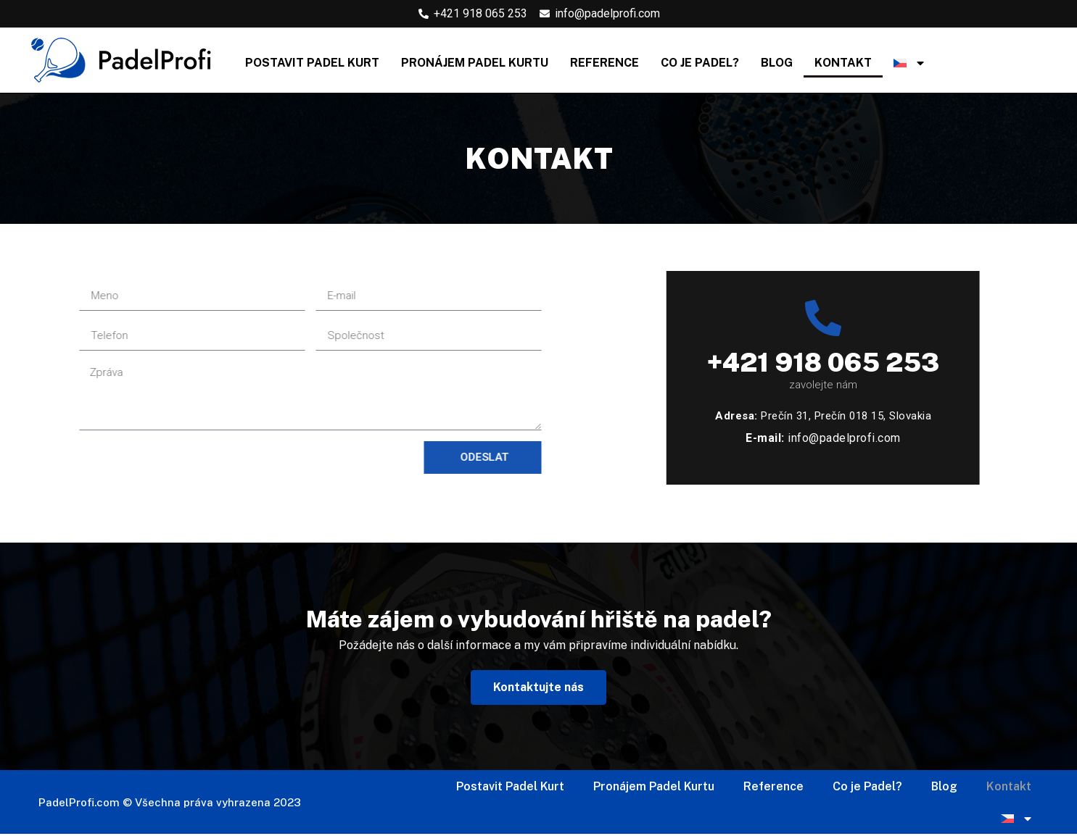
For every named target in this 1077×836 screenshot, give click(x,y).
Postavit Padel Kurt (312, 63)
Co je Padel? (700, 63)
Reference (604, 63)
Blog (777, 63)
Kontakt (843, 63)
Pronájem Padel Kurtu (474, 63)
